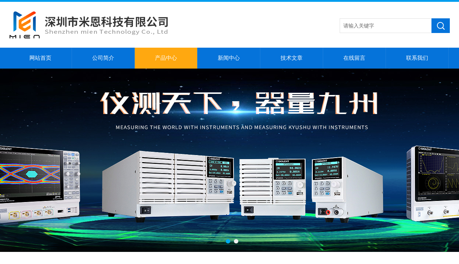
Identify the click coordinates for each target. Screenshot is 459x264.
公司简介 (103, 58)
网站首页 (40, 58)
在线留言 (354, 58)
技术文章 (292, 58)
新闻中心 (229, 58)
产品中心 (166, 58)
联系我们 (417, 58)
